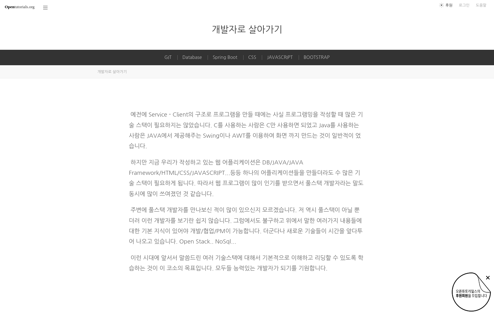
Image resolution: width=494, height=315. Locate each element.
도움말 (481, 5)
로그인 (464, 5)
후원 (449, 5)
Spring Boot (225, 57)
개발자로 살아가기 (247, 29)
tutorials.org (20, 6)
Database (192, 57)
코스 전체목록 (45, 8)
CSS (252, 57)
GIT (168, 57)
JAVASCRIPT (280, 57)
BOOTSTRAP (317, 57)
